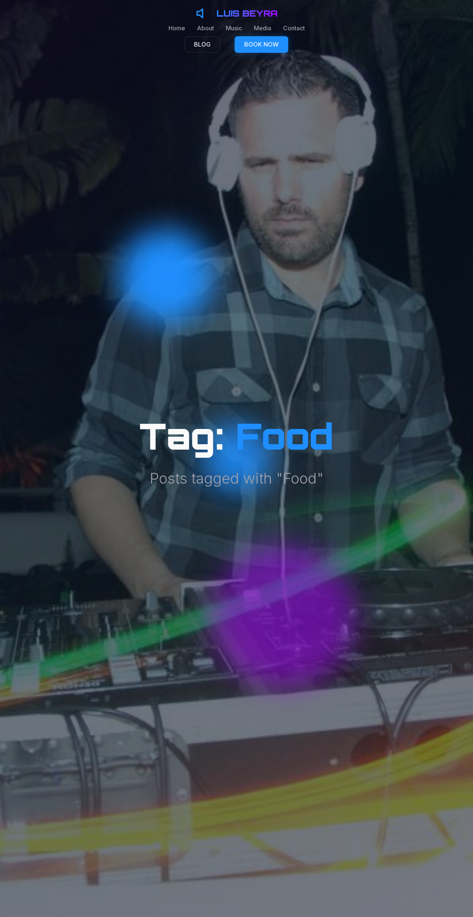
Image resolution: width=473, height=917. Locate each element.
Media (262, 28)
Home (177, 28)
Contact (294, 28)
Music (234, 28)
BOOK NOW (261, 44)
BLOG (202, 44)
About (205, 28)
